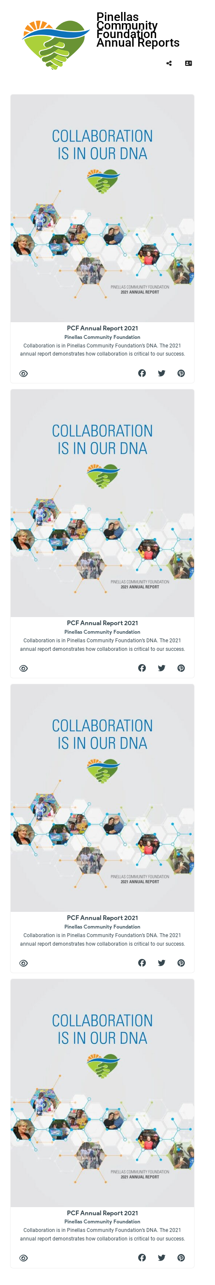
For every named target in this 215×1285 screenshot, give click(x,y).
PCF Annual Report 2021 (102, 340)
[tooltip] (169, 63)
